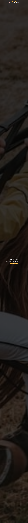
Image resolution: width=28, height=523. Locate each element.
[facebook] (12, 1)
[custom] (15, 1)
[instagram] (14, 1)
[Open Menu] (18, 2)
